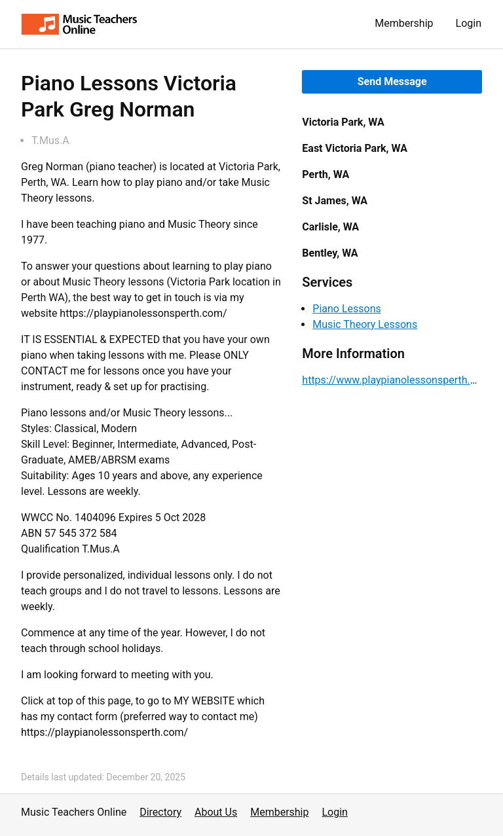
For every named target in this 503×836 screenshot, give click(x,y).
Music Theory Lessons (364, 324)
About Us (216, 812)
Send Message (392, 81)
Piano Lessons (346, 308)
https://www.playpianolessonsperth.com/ (398, 380)
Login (468, 23)
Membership (404, 23)
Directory (160, 812)
